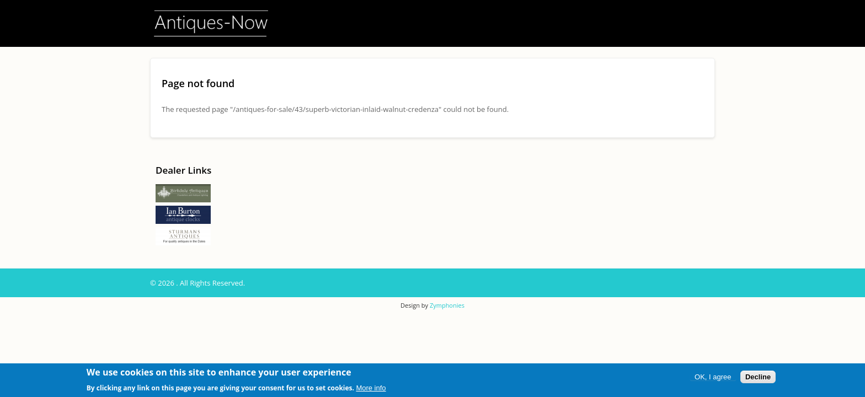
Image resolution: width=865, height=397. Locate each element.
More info (371, 387)
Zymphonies (447, 305)
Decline (758, 377)
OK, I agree (713, 376)
